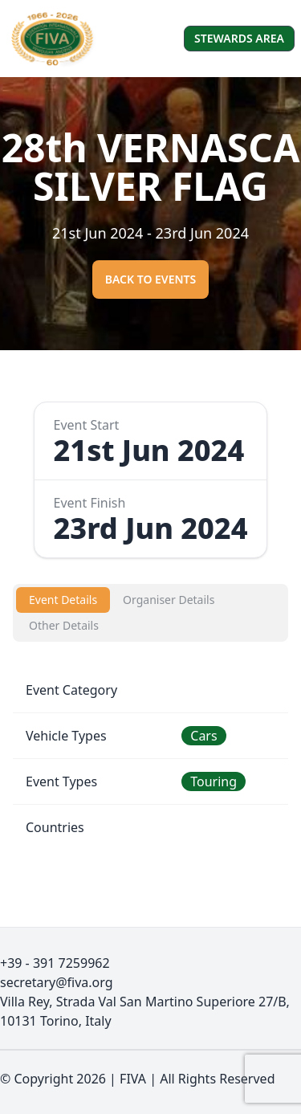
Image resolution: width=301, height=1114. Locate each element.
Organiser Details (168, 599)
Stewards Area (239, 38)
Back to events (151, 279)
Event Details (63, 599)
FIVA (133, 1078)
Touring (213, 781)
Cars (203, 736)
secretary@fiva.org (56, 982)
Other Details (64, 625)
